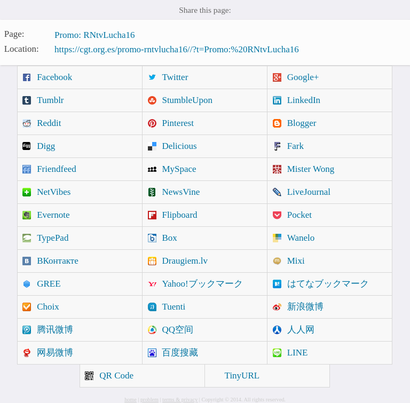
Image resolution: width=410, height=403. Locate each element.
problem (149, 399)
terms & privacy (180, 399)
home (130, 399)
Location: (21, 48)
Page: (14, 34)
